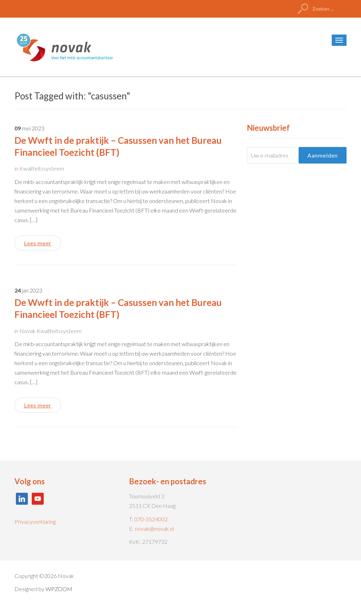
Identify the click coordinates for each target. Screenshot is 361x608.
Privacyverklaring (35, 521)
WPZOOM (58, 588)
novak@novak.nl (154, 528)
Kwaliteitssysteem (41, 168)
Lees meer (37, 243)
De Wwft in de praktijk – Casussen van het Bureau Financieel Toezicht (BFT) (118, 146)
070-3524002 (151, 519)
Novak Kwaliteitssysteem (50, 330)
